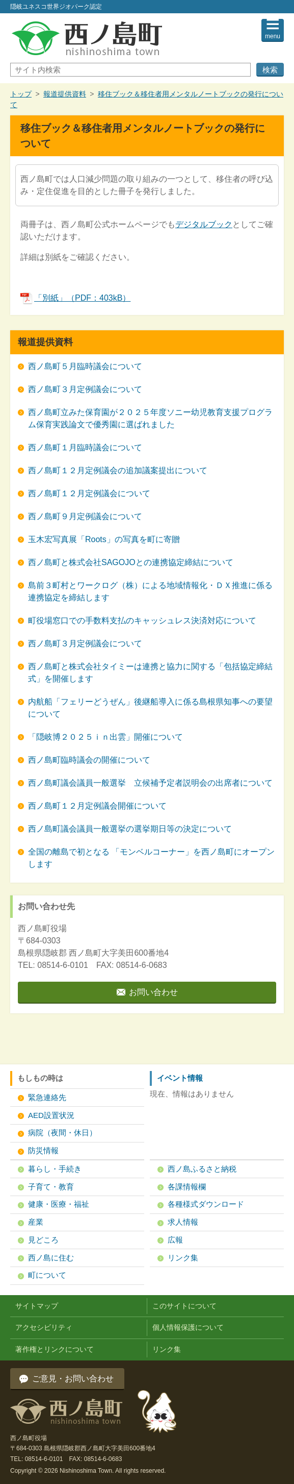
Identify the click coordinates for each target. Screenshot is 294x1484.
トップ (21, 94)
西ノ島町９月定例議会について (85, 516)
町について (47, 1275)
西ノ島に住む (51, 1257)
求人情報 (183, 1222)
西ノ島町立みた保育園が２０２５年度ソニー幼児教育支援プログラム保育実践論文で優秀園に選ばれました (150, 418)
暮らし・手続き (55, 1168)
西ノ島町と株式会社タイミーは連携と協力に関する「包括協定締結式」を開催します (150, 672)
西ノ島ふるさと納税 (202, 1168)
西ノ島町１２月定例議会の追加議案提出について (117, 470)
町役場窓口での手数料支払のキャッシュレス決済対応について (142, 620)
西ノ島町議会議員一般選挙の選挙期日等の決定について (130, 828)
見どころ (43, 1239)
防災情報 (43, 1150)
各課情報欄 (187, 1186)
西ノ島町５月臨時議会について (85, 366)
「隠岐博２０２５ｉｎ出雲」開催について (105, 737)
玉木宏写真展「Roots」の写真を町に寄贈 (104, 539)
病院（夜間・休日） (62, 1132)
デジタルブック (203, 224)
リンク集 (183, 1257)
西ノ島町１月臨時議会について (85, 447)
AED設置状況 (51, 1115)
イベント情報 (180, 1078)
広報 (175, 1239)
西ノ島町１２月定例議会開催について (97, 805)
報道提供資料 (64, 94)
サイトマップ (36, 1306)
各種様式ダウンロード (206, 1204)
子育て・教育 (51, 1186)
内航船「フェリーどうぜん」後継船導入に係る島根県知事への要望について (150, 707)
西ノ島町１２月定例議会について (89, 493)
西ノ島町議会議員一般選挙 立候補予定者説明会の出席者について (150, 783)
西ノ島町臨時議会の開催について (89, 760)
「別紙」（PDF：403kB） (75, 298)
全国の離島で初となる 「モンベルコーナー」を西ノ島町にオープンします (151, 857)
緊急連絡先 (47, 1097)
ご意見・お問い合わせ (73, 1378)
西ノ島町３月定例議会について (85, 389)
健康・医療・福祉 (58, 1204)
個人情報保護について (188, 1327)
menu (272, 36)
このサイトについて (184, 1306)
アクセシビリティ (43, 1327)
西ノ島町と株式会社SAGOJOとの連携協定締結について (130, 562)
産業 (35, 1222)
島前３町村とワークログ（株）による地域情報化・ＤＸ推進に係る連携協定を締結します (150, 591)
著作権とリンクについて (54, 1349)
